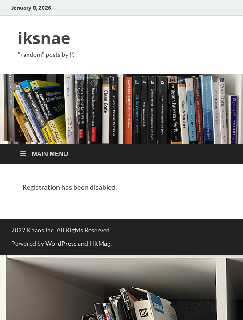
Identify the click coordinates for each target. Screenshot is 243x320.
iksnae (44, 38)
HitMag (99, 243)
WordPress (60, 243)
